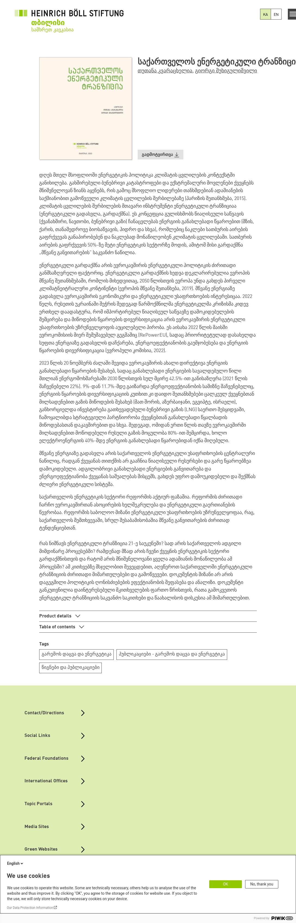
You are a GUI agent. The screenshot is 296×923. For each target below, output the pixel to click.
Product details (56, 616)
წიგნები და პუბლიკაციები (71, 667)
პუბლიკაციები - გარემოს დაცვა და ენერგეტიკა (172, 654)
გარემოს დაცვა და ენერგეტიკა (77, 654)
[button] (160, 155)
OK (225, 884)
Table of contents (57, 627)
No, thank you (261, 884)
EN (276, 15)
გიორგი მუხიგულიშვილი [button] (226, 71)
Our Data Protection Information (30, 908)
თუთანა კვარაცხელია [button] (165, 71)
